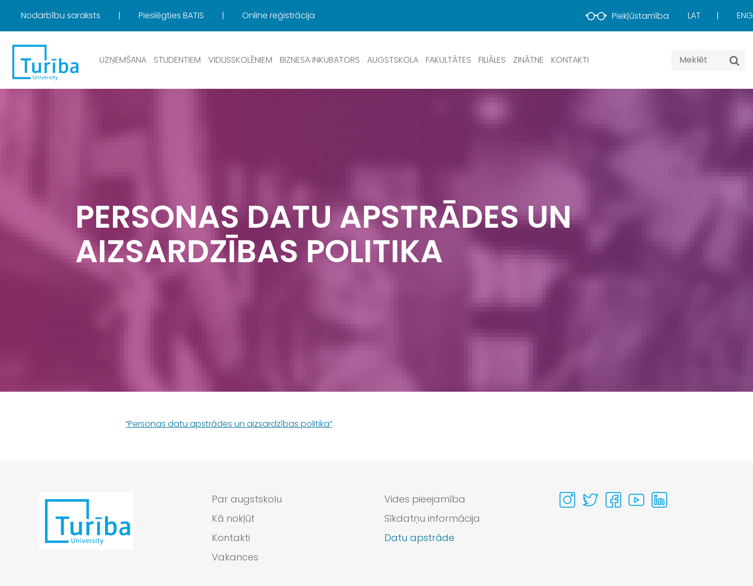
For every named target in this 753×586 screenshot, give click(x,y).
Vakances (235, 557)
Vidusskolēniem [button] (240, 60)
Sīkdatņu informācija (432, 518)
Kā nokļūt (233, 518)
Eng (745, 15)
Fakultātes (448, 60)
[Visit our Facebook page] (613, 500)
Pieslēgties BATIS (172, 15)
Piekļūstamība (627, 16)
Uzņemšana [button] (122, 60)
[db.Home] (44, 62)
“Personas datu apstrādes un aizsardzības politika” (229, 424)
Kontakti (570, 60)
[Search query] (708, 60)
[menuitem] (78, 15)
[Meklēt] (734, 60)
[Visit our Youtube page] (636, 500)
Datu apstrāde (419, 537)
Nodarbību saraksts (61, 15)
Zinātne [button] (528, 60)
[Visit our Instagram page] (567, 500)
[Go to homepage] (86, 530)
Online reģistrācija (278, 15)
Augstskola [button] (392, 60)
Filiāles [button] (492, 60)
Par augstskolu (247, 499)
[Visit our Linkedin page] (659, 500)
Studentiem (177, 60)
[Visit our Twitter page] (590, 500)
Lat (694, 15)
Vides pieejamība (424, 499)
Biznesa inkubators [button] (320, 60)
